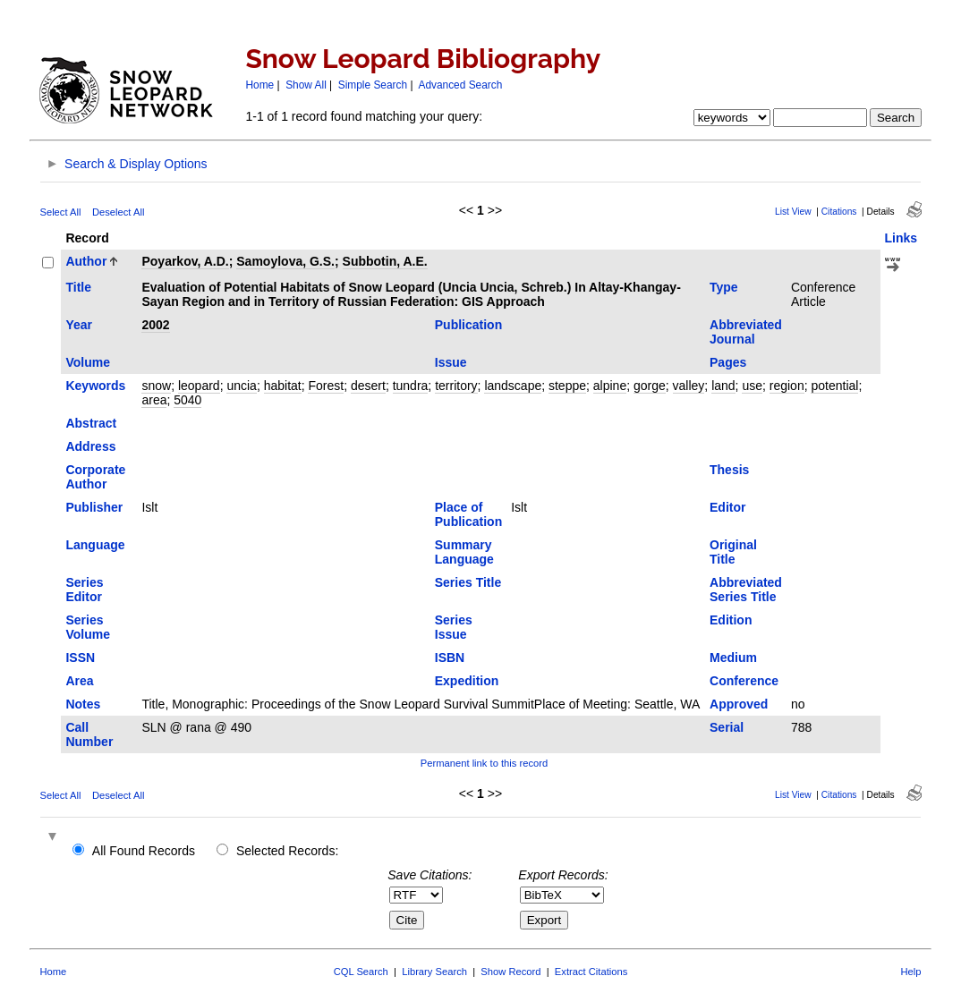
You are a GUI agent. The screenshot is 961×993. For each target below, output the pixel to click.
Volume (87, 362)
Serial (727, 727)
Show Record (510, 971)
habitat (283, 385)
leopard (199, 385)
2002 (155, 325)
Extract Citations (591, 971)
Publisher (94, 507)
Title (78, 287)
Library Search (434, 971)
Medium (733, 657)
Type (724, 287)
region (787, 385)
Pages (728, 362)
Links (901, 238)
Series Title (468, 582)
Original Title (733, 552)
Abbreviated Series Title (746, 589)
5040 (187, 400)
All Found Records (143, 851)
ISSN (80, 657)
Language (94, 545)
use (752, 385)
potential (834, 385)
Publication (468, 325)
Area (79, 681)
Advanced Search (460, 85)
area (153, 400)
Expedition (467, 681)
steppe (567, 385)
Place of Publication (468, 514)
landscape (512, 385)
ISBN (449, 657)
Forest (326, 385)
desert (368, 385)
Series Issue (453, 627)
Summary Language (464, 552)
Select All (60, 212)
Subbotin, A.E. (385, 261)
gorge (650, 385)
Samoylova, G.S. (285, 261)
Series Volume (87, 627)
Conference (744, 681)
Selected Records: (287, 851)
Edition (731, 620)
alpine (609, 385)
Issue (451, 362)
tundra (411, 385)
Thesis (729, 470)
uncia (241, 385)
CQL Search (361, 971)
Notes (82, 704)
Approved (739, 704)
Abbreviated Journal (746, 332)
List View (793, 211)
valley (689, 385)
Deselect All (118, 212)
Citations (839, 211)
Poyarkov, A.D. (184, 261)
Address (90, 446)
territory (456, 385)
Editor (727, 507)
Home (259, 85)
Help (911, 971)
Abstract (90, 423)
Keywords (95, 385)
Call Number (89, 734)
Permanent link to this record (484, 763)
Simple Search (372, 85)
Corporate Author (95, 477)
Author (85, 261)
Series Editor (84, 589)
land (723, 385)
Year (78, 325)
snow (156, 385)
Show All (306, 85)
